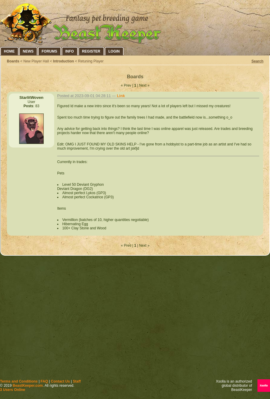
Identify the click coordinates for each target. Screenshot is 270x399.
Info (69, 51)
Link (121, 95)
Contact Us (60, 381)
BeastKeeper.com (28, 385)
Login (114, 51)
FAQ (44, 381)
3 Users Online (12, 390)
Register (91, 51)
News (28, 51)
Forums (49, 51)
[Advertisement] (56, 319)
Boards (13, 61)
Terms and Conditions (19, 381)
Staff (77, 381)
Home (9, 51)
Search (257, 61)
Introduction (63, 61)
